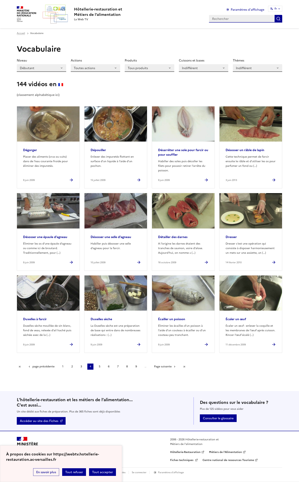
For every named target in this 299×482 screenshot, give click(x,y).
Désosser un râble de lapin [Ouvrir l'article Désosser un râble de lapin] (245, 150)
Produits (131, 60)
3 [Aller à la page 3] (81, 367)
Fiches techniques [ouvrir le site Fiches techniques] (182, 460)
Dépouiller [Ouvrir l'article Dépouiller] (98, 150)
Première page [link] (20, 367)
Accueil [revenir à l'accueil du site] (21, 33)
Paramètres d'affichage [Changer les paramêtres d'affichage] (247, 9)
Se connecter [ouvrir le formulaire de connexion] (139, 472)
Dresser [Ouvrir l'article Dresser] (231, 237)
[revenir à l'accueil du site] (98, 11)
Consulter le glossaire (218, 418)
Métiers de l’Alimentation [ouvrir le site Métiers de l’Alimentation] (225, 452)
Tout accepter (102, 472)
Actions (76, 60)
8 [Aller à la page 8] (127, 367)
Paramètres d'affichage (171, 472)
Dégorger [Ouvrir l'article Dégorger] (30, 150)
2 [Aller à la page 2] (72, 367)
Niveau (22, 60)
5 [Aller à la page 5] (99, 367)
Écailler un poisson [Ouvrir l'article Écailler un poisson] (171, 319)
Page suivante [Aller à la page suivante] (163, 367)
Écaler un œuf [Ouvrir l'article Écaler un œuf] (236, 319)
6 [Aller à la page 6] (108, 367)
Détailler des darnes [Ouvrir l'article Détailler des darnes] (172, 237)
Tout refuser (74, 472)
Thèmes (238, 60)
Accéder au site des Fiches (39, 421)
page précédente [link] (43, 367)
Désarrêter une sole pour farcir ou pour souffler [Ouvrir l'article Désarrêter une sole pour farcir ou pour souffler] (183, 152)
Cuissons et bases (191, 60)
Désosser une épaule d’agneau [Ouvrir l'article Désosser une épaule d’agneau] (45, 237)
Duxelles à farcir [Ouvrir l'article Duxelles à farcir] (35, 319)
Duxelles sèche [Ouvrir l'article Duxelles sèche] (101, 319)
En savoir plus (46, 472)
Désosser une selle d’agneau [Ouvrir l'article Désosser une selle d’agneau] (111, 237)
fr (276, 9)
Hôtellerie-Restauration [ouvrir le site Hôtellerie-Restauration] (185, 452)
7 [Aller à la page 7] (118, 367)
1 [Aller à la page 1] (62, 367)
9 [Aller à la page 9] (136, 367)
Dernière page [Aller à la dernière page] (184, 367)
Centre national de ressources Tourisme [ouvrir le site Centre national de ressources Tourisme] (228, 460)
